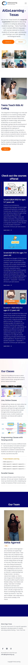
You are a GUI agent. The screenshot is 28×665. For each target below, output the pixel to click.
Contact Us (8, 42)
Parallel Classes (7, 473)
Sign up (6, 149)
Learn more (8, 230)
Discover (20, 42)
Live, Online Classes (9, 400)
